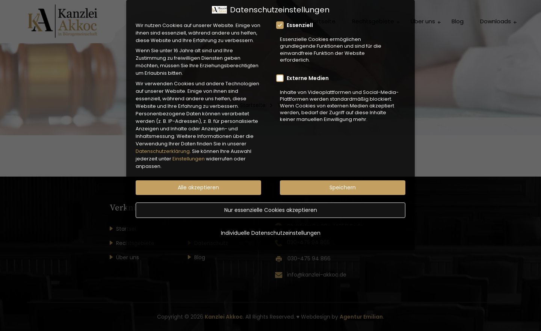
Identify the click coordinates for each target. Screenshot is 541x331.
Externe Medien (305, 69)
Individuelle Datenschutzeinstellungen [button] (270, 224)
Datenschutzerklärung (163, 142)
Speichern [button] (342, 179)
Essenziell (297, 17)
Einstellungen (188, 150)
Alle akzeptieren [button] (198, 179)
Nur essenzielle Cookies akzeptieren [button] (270, 202)
